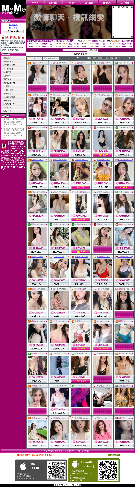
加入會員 (13, 28)
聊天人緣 (7, 79)
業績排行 (7, 58)
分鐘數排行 (8, 61)
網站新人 (7, 93)
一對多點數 (8, 86)
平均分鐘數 (8, 69)
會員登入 (13, 25)
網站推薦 (7, 100)
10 (100, 58)
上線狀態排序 (9, 97)
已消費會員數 (9, 65)
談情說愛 (7, 108)
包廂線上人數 (9, 83)
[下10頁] (111, 58)
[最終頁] (118, 58)
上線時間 (7, 76)
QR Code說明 (114, 455)
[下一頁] (104, 58)
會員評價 (7, 72)
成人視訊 (7, 111)
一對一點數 (8, 90)
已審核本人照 (9, 104)
